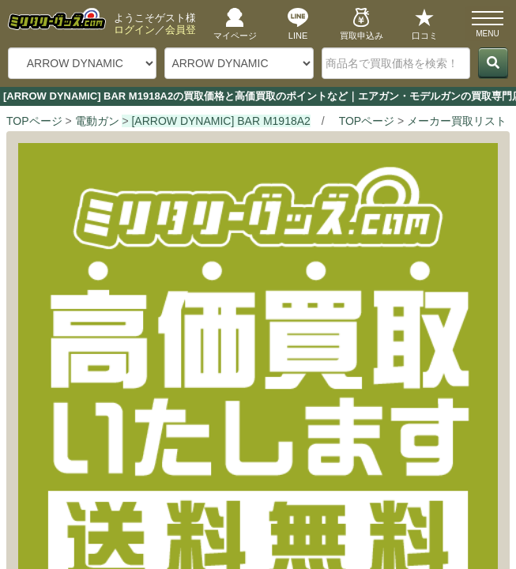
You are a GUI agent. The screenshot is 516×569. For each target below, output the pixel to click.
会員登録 (185, 30)
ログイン (134, 30)
